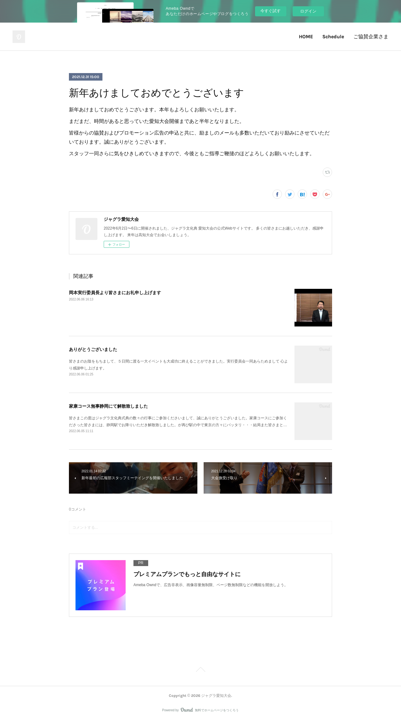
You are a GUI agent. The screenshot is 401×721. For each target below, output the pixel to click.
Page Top (200, 670)
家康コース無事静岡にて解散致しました (108, 406)
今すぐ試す (270, 10)
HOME (306, 37)
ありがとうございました (93, 349)
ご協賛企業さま (370, 37)
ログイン (308, 11)
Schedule (333, 37)
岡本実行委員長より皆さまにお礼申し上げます (115, 292)
